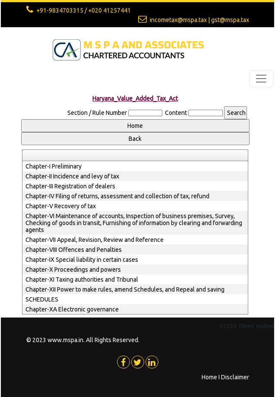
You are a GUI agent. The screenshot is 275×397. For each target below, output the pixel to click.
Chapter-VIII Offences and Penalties (73, 249)
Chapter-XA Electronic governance (72, 309)
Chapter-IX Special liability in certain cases (81, 259)
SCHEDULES (41, 299)
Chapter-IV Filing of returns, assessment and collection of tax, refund (117, 196)
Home (209, 377)
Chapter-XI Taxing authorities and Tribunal (81, 279)
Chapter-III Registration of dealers (70, 186)
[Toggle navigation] (261, 78)
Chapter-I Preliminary (53, 166)
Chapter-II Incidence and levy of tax (72, 176)
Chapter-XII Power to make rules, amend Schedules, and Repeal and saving (124, 289)
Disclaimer (235, 377)
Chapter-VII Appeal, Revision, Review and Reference (94, 239)
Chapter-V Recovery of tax (60, 206)
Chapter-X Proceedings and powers (73, 269)
